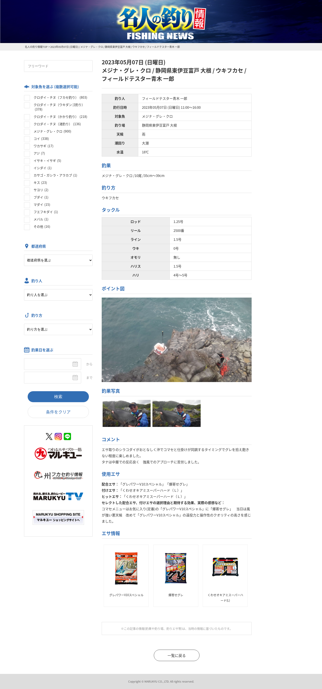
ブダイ (41, 197)
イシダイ (43, 167)
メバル (41, 219)
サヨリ (41, 189)
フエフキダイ (46, 211)
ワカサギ (43, 146)
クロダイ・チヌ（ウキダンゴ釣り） (59, 106)
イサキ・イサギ (47, 160)
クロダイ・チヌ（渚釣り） (57, 124)
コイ (41, 138)
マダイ (42, 204)
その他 (42, 226)
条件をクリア (58, 412)
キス (40, 182)
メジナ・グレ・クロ (52, 131)
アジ (39, 153)
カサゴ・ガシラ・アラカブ (55, 175)
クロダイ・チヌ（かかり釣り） (60, 116)
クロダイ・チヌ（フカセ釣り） (60, 97)
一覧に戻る (177, 655)
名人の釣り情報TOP (36, 47)
